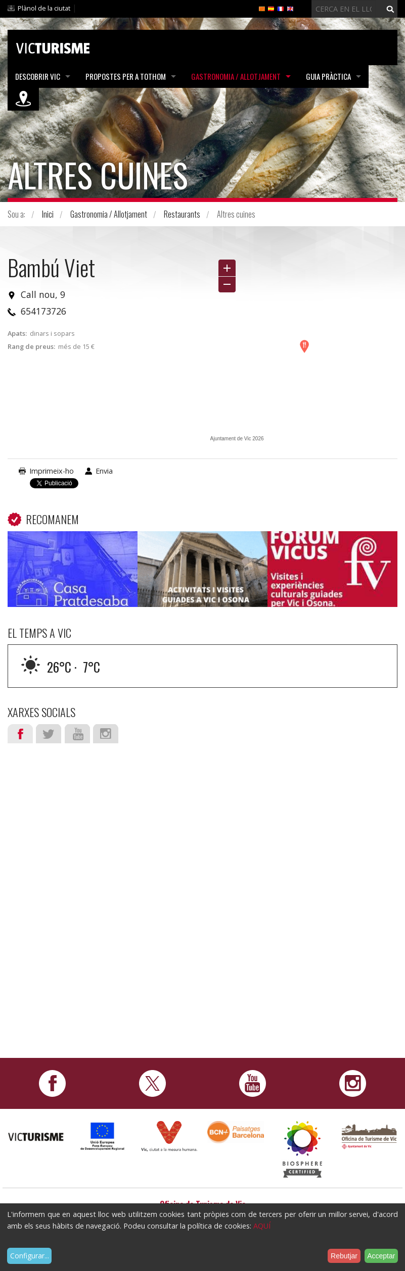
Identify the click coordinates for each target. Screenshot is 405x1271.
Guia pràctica (328, 76)
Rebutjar (344, 1256)
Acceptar (381, 1256)
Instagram (105, 733)
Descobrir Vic (37, 76)
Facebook (20, 733)
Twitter (48, 733)
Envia (104, 471)
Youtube (77, 733)
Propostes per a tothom (125, 76)
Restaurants (182, 214)
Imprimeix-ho (51, 471)
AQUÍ (262, 1226)
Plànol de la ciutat (44, 8)
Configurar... (29, 1255)
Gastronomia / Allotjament (236, 76)
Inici (48, 214)
